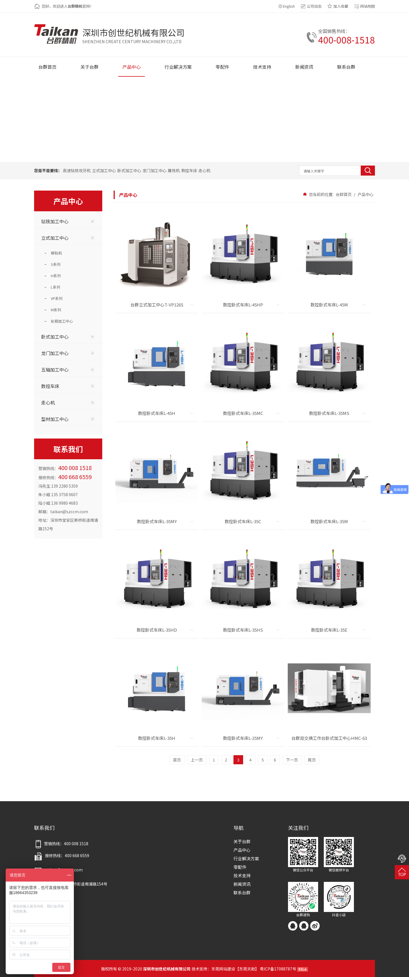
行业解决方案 (246, 858)
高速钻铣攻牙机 (77, 170)
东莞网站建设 (223, 969)
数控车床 (189, 170)
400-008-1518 (346, 39)
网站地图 (367, 6)
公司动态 (314, 6)
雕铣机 (174, 170)
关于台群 (242, 841)
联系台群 (242, 892)
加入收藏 (340, 6)
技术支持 (242, 875)
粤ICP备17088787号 (278, 969)
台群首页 (344, 194)
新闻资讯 (242, 884)
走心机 (204, 170)
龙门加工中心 (154, 170)
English (289, 6)
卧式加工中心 (129, 170)
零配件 (239, 867)
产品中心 (365, 194)
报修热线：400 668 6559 (61, 855)
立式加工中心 (104, 170)
